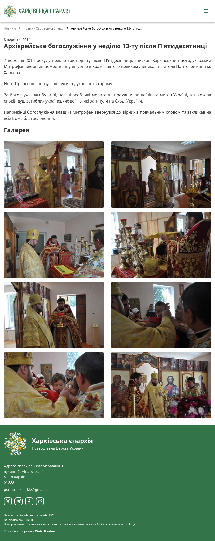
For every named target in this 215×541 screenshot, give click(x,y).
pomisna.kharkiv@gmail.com (28, 489)
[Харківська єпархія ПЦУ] (37, 11)
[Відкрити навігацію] (206, 11)
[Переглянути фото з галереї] (54, 174)
